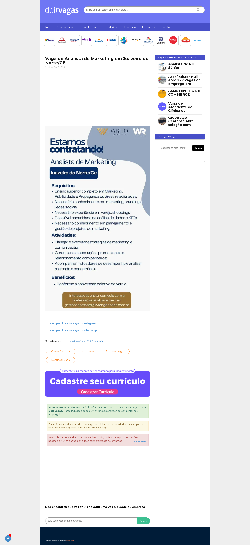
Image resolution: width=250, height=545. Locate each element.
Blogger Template (70, 540)
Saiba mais (140, 441)
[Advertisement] (97, 97)
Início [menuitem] (48, 27)
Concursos (88, 351)
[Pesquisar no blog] (174, 148)
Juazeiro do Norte (77, 341)
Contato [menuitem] (165, 27)
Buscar (143, 521)
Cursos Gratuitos (60, 351)
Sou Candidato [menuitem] (66, 27)
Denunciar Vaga (60, 359)
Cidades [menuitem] (112, 27)
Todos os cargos (115, 351)
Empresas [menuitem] (148, 27)
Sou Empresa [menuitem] (91, 27)
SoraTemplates (54, 540)
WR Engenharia (95, 341)
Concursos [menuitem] (130, 27)
